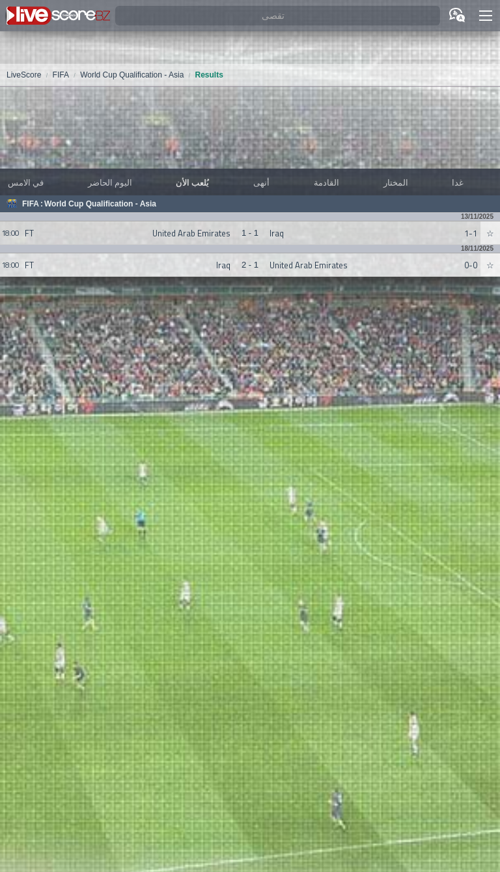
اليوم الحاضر (110, 182)
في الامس (26, 182)
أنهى (261, 182)
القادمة (326, 182)
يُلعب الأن (192, 182)
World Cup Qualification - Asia (100, 203)
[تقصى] (277, 16)
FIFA (30, 203)
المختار (395, 182)
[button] (485, 15)
